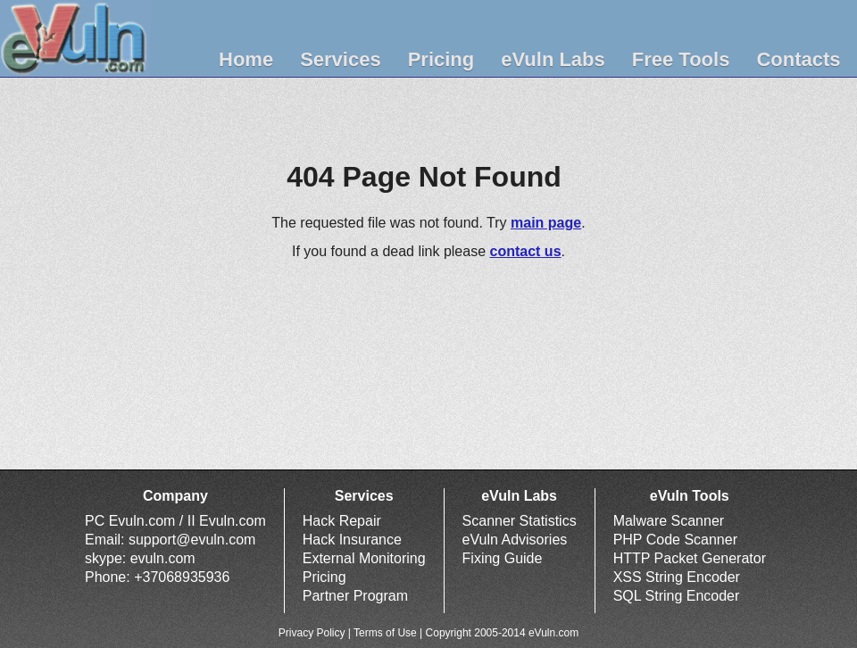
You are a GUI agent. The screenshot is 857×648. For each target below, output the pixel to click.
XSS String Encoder (676, 577)
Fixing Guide (502, 558)
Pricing (441, 59)
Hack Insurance (352, 539)
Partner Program (355, 595)
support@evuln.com (192, 539)
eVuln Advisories (515, 539)
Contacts (798, 59)
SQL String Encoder (676, 595)
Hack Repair (342, 520)
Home (246, 59)
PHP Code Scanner (675, 539)
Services (340, 59)
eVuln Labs (553, 59)
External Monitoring (364, 558)
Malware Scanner (669, 520)
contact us (526, 251)
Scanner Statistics (519, 520)
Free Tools (681, 59)
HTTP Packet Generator (689, 558)
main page (546, 222)
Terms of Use (385, 633)
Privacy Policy (312, 633)
